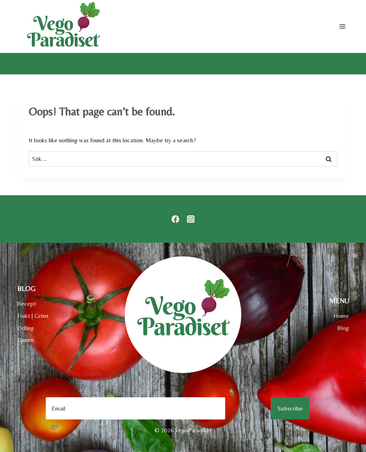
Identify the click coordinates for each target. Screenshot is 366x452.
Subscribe (290, 408)
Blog (343, 327)
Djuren (25, 339)
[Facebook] (175, 219)
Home (341, 315)
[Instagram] (190, 219)
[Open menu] (342, 26)
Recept (26, 303)
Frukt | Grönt (33, 315)
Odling (25, 327)
